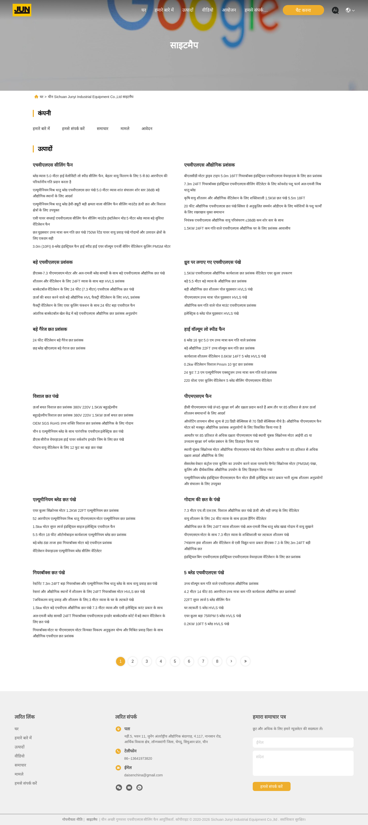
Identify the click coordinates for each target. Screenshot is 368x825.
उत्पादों (187, 10)
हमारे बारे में (164, 10)
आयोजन (229, 10)
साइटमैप (92, 819)
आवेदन (146, 128)
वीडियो (207, 10)
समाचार (102, 128)
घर (143, 10)
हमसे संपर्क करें (257, 10)
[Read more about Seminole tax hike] (231, 661)
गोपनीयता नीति (72, 819)
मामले (125, 128)
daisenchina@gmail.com (143, 775)
